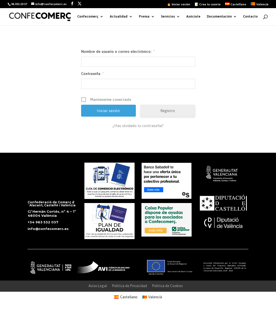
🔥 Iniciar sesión (178, 4)
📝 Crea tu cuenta (207, 4)
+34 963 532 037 (43, 222)
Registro (167, 110)
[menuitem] (235, 5)
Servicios (168, 16)
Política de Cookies (167, 286)
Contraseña (92, 73)
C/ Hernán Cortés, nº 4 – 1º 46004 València (52, 213)
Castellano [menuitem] (128, 297)
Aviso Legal (97, 286)
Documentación (219, 16)
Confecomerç (87, 16)
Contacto (250, 16)
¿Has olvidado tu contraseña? (138, 125)
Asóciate (193, 16)
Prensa (144, 16)
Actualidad (118, 16)
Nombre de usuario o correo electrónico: (118, 51)
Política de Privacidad (129, 286)
